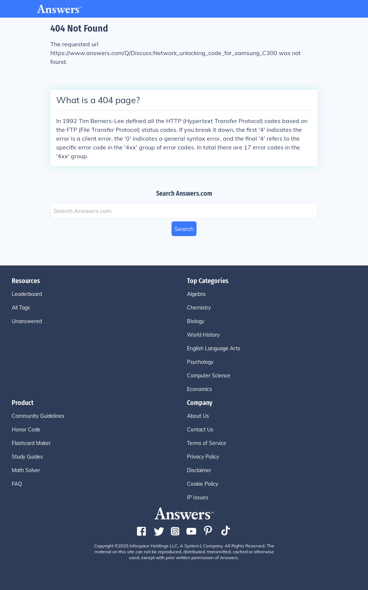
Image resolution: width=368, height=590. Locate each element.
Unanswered (27, 321)
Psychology (200, 362)
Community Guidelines (38, 416)
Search (184, 228)
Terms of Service (206, 443)
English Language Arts (213, 348)
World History (203, 335)
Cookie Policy (202, 484)
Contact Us (200, 429)
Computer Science (208, 375)
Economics (199, 389)
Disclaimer (199, 470)
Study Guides (27, 456)
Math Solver (26, 470)
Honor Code (26, 429)
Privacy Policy (203, 456)
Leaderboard (27, 294)
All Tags (21, 307)
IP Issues (197, 497)
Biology (195, 321)
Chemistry (199, 307)
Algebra (196, 294)
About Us (198, 416)
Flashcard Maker (31, 443)
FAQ (17, 484)
